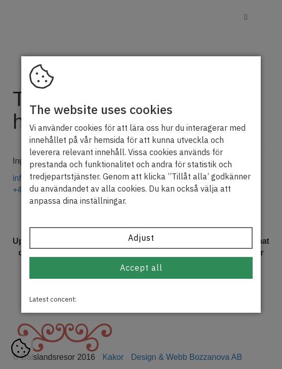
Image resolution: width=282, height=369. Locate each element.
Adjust (141, 238)
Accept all (141, 268)
